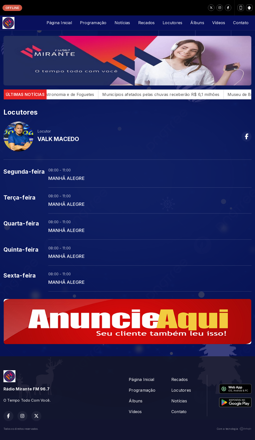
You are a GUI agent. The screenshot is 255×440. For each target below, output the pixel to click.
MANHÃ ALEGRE (66, 178)
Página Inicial (59, 22)
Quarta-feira (21, 223)
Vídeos (218, 22)
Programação (93, 22)
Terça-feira (19, 197)
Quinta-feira (20, 249)
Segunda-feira (24, 171)
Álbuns (197, 22)
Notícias (122, 22)
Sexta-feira (19, 275)
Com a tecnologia (234, 429)
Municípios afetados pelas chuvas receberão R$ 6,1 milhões (168, 94)
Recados (146, 22)
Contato (241, 22)
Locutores (172, 22)
